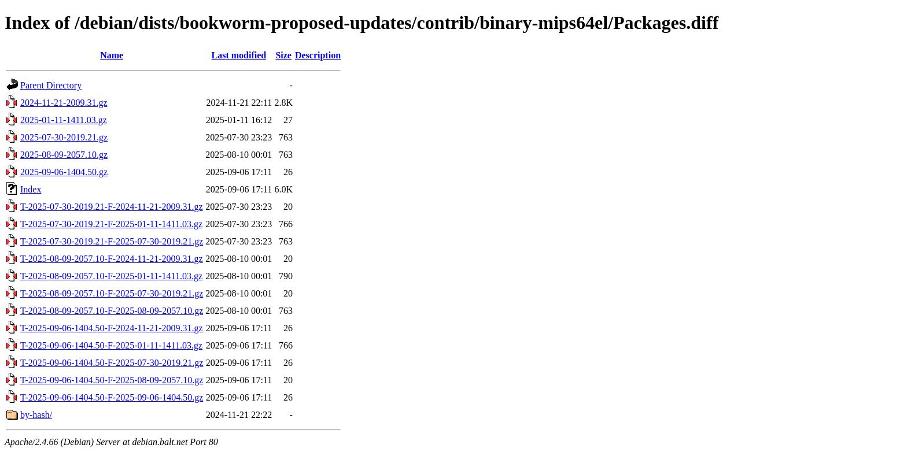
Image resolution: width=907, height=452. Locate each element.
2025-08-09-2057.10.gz (64, 155)
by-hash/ (36, 415)
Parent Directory (51, 85)
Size (283, 55)
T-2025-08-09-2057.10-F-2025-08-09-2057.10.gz (111, 311)
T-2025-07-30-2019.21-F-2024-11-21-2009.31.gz (111, 207)
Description (318, 55)
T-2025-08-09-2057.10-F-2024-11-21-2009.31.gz (111, 259)
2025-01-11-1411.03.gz (63, 120)
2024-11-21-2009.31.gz (64, 103)
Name (111, 55)
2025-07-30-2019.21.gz (64, 137)
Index (30, 189)
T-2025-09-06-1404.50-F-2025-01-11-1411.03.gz (111, 345)
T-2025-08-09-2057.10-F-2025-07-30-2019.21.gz (111, 293)
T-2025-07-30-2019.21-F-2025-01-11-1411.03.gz (111, 224)
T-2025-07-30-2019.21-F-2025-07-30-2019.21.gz (111, 241)
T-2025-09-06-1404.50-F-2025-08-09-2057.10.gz (111, 380)
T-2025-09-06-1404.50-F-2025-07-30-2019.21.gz (111, 363)
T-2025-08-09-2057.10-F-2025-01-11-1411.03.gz (111, 276)
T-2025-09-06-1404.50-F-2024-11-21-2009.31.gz (111, 328)
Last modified (238, 55)
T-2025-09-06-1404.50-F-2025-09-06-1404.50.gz (111, 397)
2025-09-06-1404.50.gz (64, 172)
